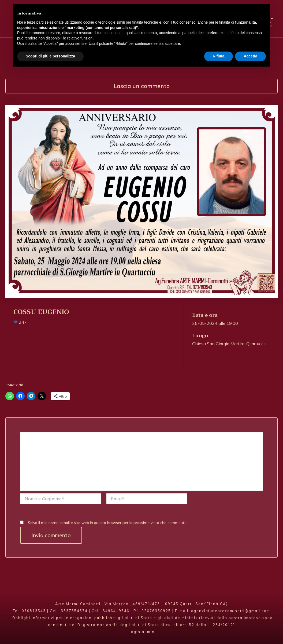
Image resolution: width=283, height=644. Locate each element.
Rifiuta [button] (219, 629)
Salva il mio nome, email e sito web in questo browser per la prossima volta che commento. (107, 522)
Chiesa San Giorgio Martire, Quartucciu (229, 343)
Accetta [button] (250, 629)
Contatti (249, 47)
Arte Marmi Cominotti (175, 21)
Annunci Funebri (196, 47)
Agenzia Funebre (74, 47)
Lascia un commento (141, 86)
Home (28, 47)
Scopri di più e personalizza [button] (50, 629)
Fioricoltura (135, 47)
